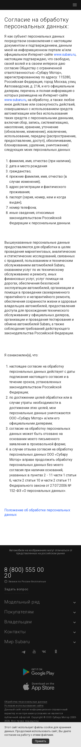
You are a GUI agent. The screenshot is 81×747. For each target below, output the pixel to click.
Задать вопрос (16, 589)
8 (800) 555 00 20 (24, 572)
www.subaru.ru (65, 54)
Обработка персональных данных (25, 701)
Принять (40, 741)
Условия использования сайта (23, 705)
